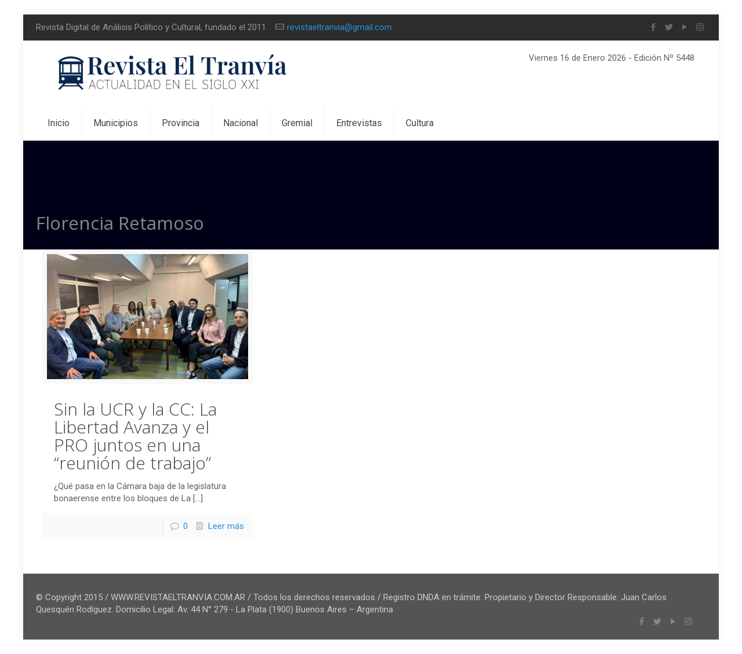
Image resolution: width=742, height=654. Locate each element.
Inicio (550, 220)
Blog (594, 220)
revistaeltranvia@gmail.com (339, 27)
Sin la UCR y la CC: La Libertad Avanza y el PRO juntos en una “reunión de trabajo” (135, 436)
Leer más (226, 526)
